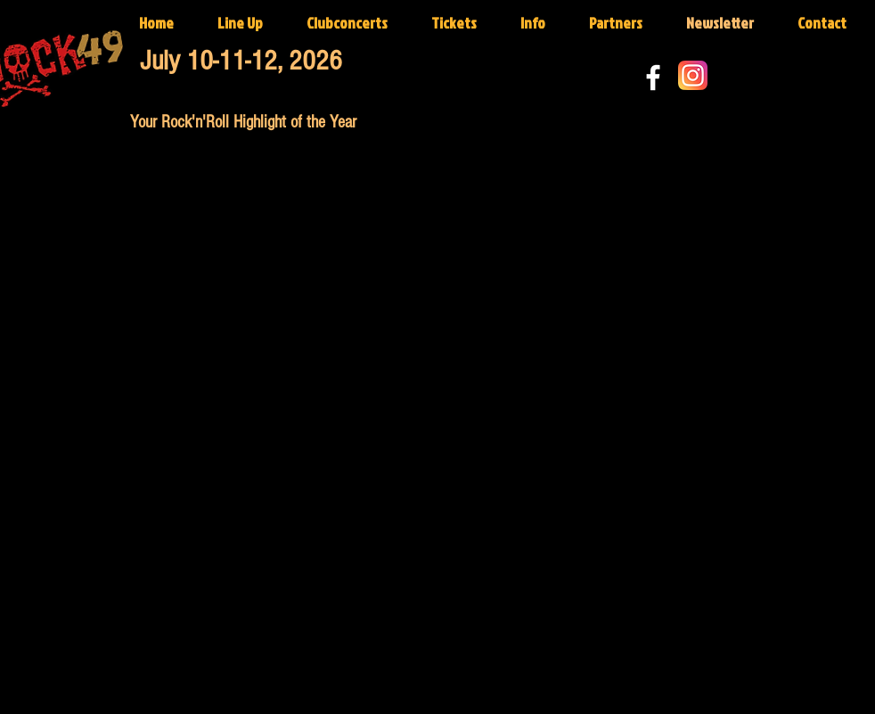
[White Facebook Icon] (653, 77)
